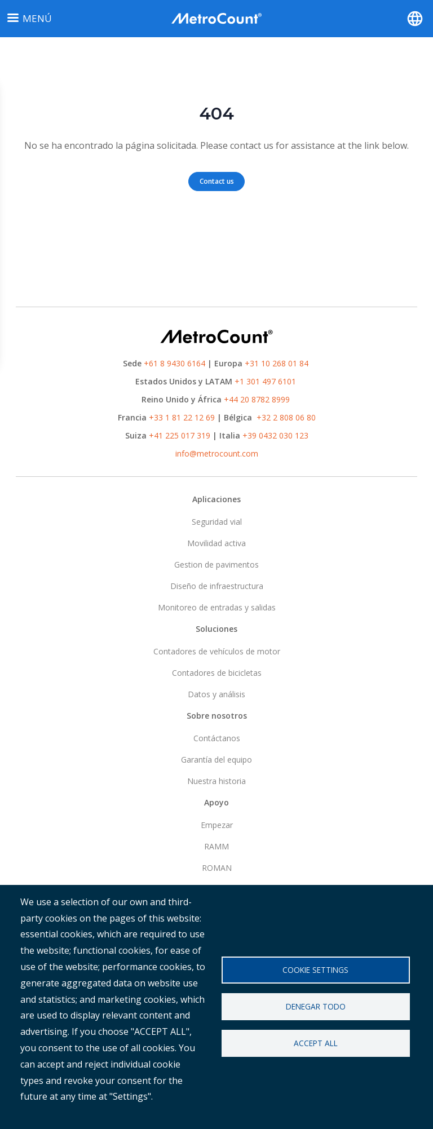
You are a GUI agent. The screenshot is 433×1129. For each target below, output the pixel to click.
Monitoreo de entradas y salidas (217, 607)
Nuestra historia (216, 781)
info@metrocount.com (216, 453)
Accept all (316, 1043)
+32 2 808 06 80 (285, 417)
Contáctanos (216, 738)
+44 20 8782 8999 (257, 399)
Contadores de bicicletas (217, 672)
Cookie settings (315, 969)
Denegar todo (316, 1006)
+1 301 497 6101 (265, 381)
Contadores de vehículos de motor (216, 651)
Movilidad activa (216, 543)
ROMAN (217, 867)
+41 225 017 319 (179, 435)
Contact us (217, 181)
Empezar (217, 825)
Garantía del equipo (216, 759)
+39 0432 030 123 (275, 435)
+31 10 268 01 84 (276, 363)
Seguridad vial (217, 521)
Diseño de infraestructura (216, 586)
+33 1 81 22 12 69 (182, 417)
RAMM (216, 846)
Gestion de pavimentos (216, 564)
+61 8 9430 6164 (174, 363)
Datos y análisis (216, 694)
